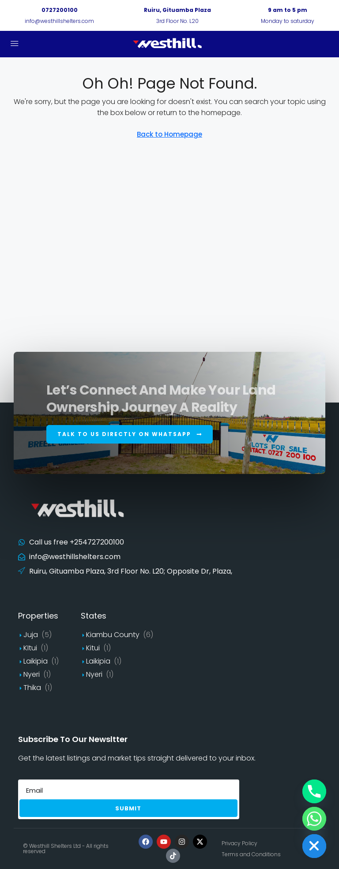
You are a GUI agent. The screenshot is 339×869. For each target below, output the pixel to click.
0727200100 (59, 10)
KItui (30, 648)
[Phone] (314, 791)
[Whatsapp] (314, 819)
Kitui (93, 648)
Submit (128, 808)
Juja (30, 635)
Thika (32, 688)
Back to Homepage (169, 134)
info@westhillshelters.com (59, 21)
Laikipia (35, 661)
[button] (129, 434)
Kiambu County (112, 635)
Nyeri (31, 674)
